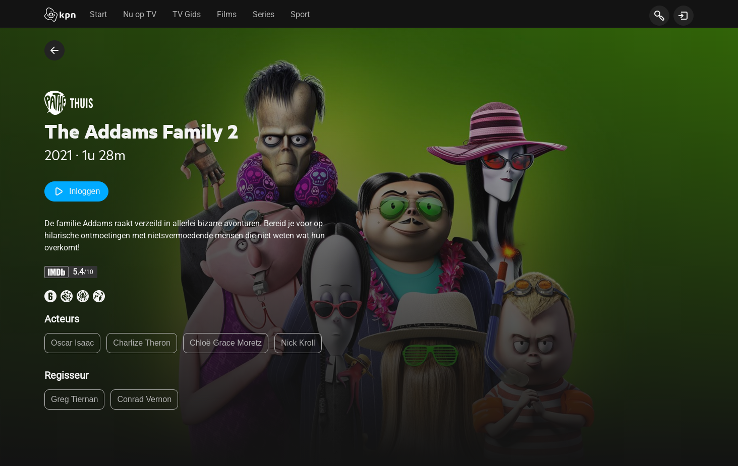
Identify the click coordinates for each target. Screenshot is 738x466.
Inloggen (76, 191)
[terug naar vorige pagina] (54, 50)
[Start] (60, 16)
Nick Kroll (298, 343)
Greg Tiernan (74, 399)
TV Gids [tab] (187, 14)
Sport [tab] (300, 14)
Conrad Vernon (144, 399)
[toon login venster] (683, 16)
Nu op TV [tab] (139, 14)
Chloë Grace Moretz (226, 343)
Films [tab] (227, 14)
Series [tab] (263, 14)
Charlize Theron (142, 343)
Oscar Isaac (72, 343)
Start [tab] (98, 14)
